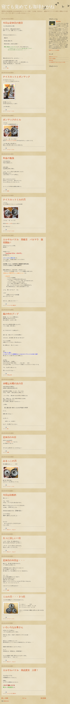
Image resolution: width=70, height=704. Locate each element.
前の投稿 (43, 698)
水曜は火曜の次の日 (13, 383)
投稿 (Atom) (6, 701)
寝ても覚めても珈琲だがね (28, 6)
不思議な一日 (9, 441)
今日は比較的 (9, 495)
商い (8, 68)
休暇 (8, 452)
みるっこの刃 (9, 223)
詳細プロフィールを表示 (54, 50)
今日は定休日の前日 (13, 23)
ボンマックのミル (12, 119)
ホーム (24, 698)
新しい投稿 (4, 698)
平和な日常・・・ (11, 375)
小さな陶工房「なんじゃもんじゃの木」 (57, 62)
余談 (8, 191)
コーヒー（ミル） (11, 111)
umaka (59, 21)
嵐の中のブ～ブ (11, 314)
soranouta (51, 60)
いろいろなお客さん (13, 627)
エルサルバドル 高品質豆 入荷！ (20, 670)
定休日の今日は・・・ (14, 560)
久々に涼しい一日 (12, 538)
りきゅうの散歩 (52, 58)
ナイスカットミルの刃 (11, 140)
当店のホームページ (53, 56)
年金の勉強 (8, 158)
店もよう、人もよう (11, 529)
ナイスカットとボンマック (16, 76)
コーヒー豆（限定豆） (12, 305)
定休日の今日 (9, 437)
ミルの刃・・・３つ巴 (14, 596)
